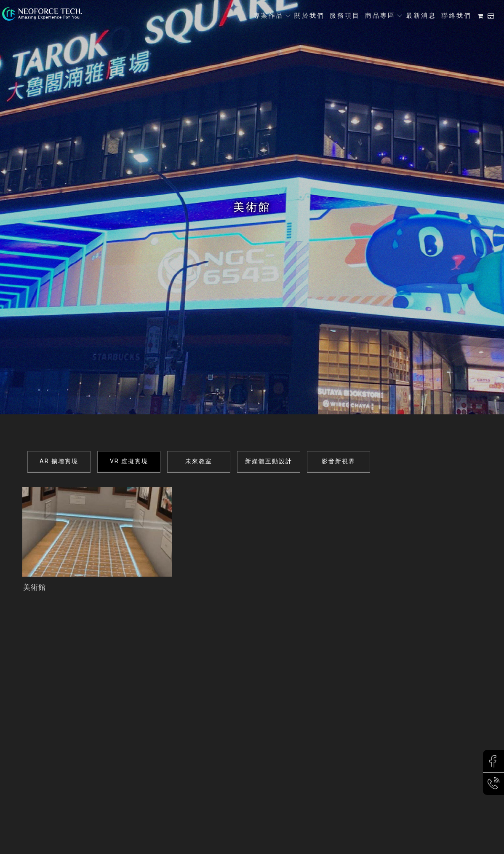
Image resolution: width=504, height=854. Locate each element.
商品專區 (380, 15)
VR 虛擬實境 (129, 461)
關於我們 (309, 15)
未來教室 (198, 461)
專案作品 (268, 15)
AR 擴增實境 (59, 461)
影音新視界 (338, 461)
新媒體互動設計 (268, 461)
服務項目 (345, 15)
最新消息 (421, 15)
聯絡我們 (456, 15)
